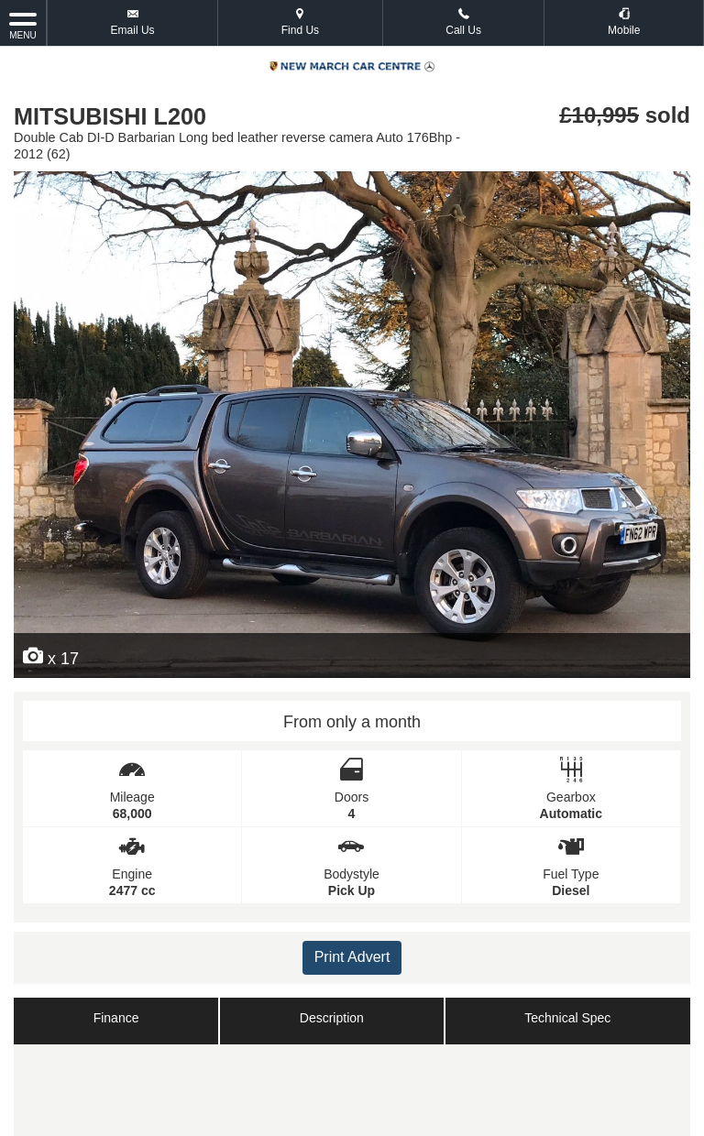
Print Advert (352, 957)
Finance (116, 1017)
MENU (23, 24)
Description (332, 1017)
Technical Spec (567, 1017)
